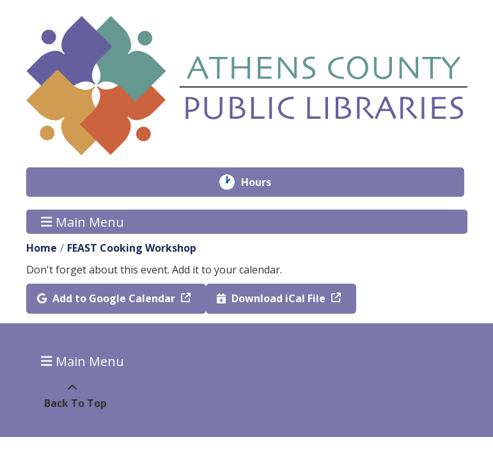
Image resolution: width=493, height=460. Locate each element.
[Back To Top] (72, 395)
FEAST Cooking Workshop (131, 248)
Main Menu (82, 221)
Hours (265, 182)
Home (41, 248)
